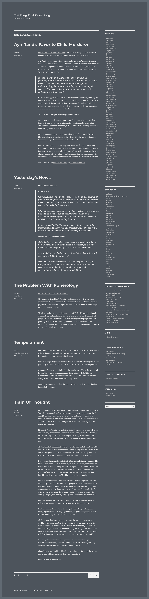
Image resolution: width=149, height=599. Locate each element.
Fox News (49, 489)
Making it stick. (111, 356)
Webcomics (110, 274)
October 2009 (110, 59)
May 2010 (109, 57)
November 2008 (111, 78)
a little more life (111, 295)
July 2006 (109, 135)
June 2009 (109, 65)
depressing (110, 207)
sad (107, 264)
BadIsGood (109, 194)
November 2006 (111, 127)
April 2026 (109, 38)
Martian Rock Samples (113, 308)
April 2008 (109, 91)
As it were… (110, 301)
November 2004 (111, 177)
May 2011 (109, 42)
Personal (25, 353)
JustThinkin (18, 55)
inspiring (109, 228)
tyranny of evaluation (53, 509)
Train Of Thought (32, 402)
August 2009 (110, 61)
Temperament (29, 342)
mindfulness (110, 245)
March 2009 (110, 70)
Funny (108, 211)
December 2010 (111, 48)
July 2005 (109, 160)
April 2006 (109, 141)
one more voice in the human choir (117, 310)
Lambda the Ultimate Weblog (115, 354)
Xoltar (108, 364)
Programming (110, 257)
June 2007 (109, 112)
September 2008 (111, 80)
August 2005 (110, 158)
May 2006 (109, 139)
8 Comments (18, 416)
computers (109, 202)
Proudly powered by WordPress (42, 590)
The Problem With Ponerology (46, 285)
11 (28, 575)
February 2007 (111, 120)
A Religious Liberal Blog (113, 297)
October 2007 (110, 103)
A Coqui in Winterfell (113, 293)
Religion (109, 259)
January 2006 (110, 148)
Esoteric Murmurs (112, 379)
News (108, 249)
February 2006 (111, 146)
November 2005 (111, 152)
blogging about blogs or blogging (117, 196)
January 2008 (110, 97)
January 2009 (110, 74)
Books (108, 198)
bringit (108, 200)
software (109, 270)
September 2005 (111, 156)
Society (108, 268)
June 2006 (109, 137)
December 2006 (111, 125)
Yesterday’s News (32, 177)
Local (108, 238)
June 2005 (109, 163)
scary (108, 266)
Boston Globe (51, 186)
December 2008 (111, 76)
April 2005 (109, 167)
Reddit (64, 481)
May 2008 (109, 89)
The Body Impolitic (112, 337)
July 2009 (109, 63)
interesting (110, 230)
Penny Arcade (110, 395)
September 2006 (111, 131)
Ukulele (108, 272)
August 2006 (110, 133)
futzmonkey (110, 213)
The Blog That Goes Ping (32, 15)
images (108, 224)
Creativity (109, 205)
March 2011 (110, 44)
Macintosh (109, 240)
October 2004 (110, 179)
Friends (108, 209)
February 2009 (111, 72)
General (108, 217)
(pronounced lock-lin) (113, 291)
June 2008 (109, 87)
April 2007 (109, 116)
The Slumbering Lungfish (114, 362)
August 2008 (110, 82)
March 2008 (110, 93)
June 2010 (109, 55)
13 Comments (18, 58)
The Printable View (112, 320)
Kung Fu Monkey (60, 162)
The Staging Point (112, 323)
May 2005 (109, 165)
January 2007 (110, 122)
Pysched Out (110, 316)
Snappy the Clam (111, 358)
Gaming (108, 215)
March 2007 (110, 118)
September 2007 (111, 106)
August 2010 (110, 51)
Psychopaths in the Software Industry (53, 293)
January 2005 (110, 173)
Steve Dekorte (110, 360)
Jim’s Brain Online (112, 304)
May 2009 (109, 68)
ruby (107, 262)
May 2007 (109, 114)
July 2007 (109, 110)
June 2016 (109, 40)
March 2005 (110, 169)
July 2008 (109, 84)
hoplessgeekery (111, 221)
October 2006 (110, 129)
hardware (109, 219)
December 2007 (111, 99)
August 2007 (110, 108)
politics (108, 255)
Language (109, 234)
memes (108, 243)
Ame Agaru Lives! (112, 299)
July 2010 (109, 53)
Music (108, 247)
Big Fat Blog (110, 352)
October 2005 (110, 154)
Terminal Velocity (77, 162)
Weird (108, 276)
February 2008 (111, 95)
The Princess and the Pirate (115, 318)
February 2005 (111, 171)
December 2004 (111, 175)
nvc (107, 251)
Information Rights (112, 226)
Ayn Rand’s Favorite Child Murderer (51, 44)
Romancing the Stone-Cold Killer (51, 53)
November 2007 (111, 101)
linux (108, 236)
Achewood (109, 393)
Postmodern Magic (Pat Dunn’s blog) (118, 314)
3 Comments (18, 299)
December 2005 (111, 150)
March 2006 (110, 144)
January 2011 (110, 46)
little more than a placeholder (115, 306)
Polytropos (109, 312)
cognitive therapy (63, 455)
